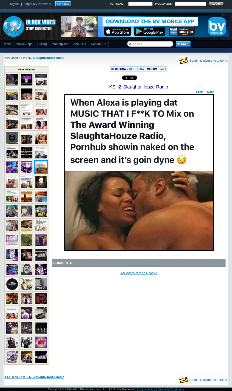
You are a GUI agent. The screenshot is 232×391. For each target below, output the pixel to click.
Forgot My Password (37, 4)
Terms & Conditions (171, 389)
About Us (79, 44)
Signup (14, 4)
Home (7, 44)
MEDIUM (152, 69)
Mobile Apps (24, 44)
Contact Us (98, 44)
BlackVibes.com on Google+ (138, 273)
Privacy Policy (146, 389)
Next (210, 92)
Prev (199, 92)
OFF (131, 69)
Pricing (42, 44)
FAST (163, 69)
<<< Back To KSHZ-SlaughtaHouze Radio (34, 58)
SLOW (140, 69)
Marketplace (60, 44)
